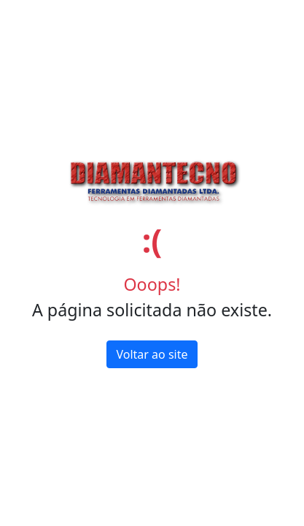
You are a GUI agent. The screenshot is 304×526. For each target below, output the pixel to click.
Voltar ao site (151, 354)
